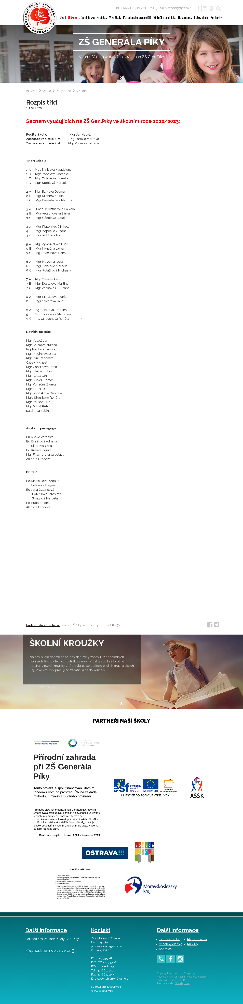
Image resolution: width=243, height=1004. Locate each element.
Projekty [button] (102, 18)
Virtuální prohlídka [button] (164, 18)
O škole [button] (72, 18)
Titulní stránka (169, 939)
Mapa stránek (197, 939)
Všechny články (170, 944)
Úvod (63, 18)
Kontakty (165, 949)
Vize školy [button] (115, 18)
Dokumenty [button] (185, 18)
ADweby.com (182, 983)
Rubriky (192, 944)
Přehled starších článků (43, 625)
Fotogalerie (201, 18)
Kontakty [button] (216, 18)
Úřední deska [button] (87, 18)
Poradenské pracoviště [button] (137, 18)
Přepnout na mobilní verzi (49, 950)
